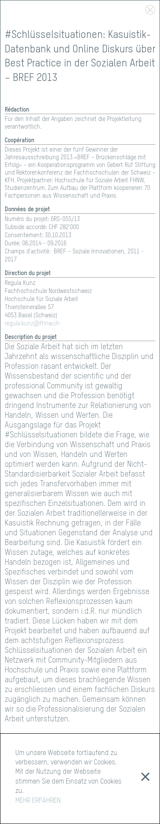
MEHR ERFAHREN (38, 801)
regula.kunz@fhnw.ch (32, 324)
